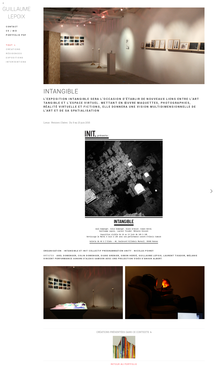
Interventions (16, 62)
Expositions (15, 58)
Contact (12, 27)
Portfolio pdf (16, 35)
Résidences (14, 53)
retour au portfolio (124, 364)
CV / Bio (11, 31)
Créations (13, 49)
